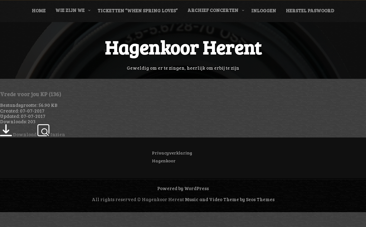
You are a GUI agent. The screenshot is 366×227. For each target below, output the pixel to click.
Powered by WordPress (183, 188)
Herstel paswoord (310, 10)
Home (39, 10)
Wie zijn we (70, 10)
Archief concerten (212, 10)
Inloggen (263, 10)
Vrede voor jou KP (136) (30, 94)
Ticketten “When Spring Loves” (137, 10)
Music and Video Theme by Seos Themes (229, 199)
